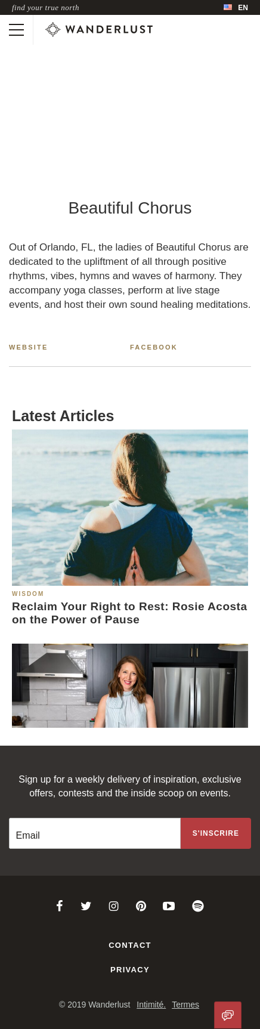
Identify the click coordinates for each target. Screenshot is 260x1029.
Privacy (130, 969)
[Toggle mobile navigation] (16, 30)
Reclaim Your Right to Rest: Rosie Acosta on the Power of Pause (129, 613)
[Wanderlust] (99, 30)
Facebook (154, 347)
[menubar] (236, 7)
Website (28, 347)
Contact (130, 945)
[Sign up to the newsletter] (216, 833)
